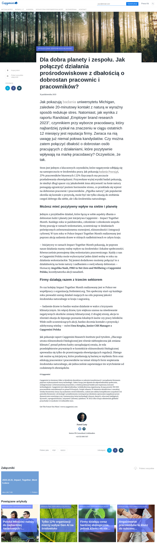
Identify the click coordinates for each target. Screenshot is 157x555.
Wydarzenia (71, 9)
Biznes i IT (19, 9)
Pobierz (33, 492)
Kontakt (82, 9)
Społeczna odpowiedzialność (49, 9)
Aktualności (7, 9)
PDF (54, 450)
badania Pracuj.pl (108, 171)
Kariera (29, 9)
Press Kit (145, 4)
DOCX (63, 450)
